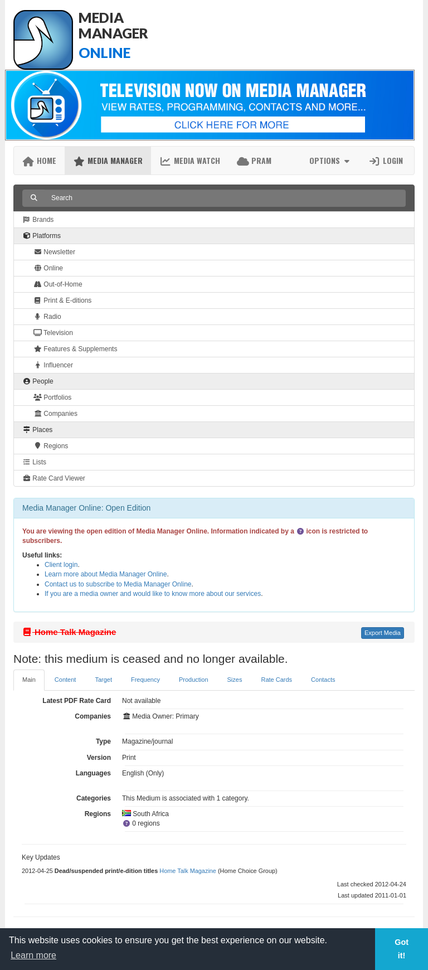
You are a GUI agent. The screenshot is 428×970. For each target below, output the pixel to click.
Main (29, 679)
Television (53, 333)
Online (48, 268)
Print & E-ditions (62, 300)
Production (193, 679)
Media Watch (189, 160)
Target (103, 679)
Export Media (382, 632)
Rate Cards (276, 679)
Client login (61, 565)
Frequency (145, 679)
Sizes (234, 679)
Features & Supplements (75, 349)
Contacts (323, 679)
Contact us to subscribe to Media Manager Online (118, 584)
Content (65, 679)
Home (39, 160)
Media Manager (108, 160)
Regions (50, 446)
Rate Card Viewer (53, 478)
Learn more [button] (33, 955)
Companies (55, 414)
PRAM (254, 160)
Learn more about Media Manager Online (106, 574)
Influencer (53, 365)
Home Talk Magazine (187, 870)
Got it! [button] (401, 949)
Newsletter (54, 252)
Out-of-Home (57, 284)
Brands (38, 220)
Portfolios (52, 397)
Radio (47, 317)
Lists (34, 462)
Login (385, 160)
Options (330, 160)
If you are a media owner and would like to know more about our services (153, 594)
